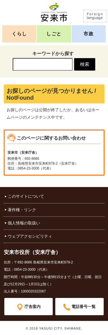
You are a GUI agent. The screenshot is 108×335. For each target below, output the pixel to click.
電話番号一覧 (83, 306)
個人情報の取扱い (24, 223)
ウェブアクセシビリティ (30, 236)
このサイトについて (26, 196)
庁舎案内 (32, 306)
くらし (19, 33)
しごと (54, 33)
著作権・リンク (22, 209)
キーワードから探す (53, 53)
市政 (89, 33)
